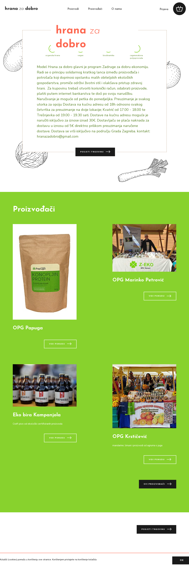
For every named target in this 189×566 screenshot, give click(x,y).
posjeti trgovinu (95, 151)
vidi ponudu (60, 343)
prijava (164, 9)
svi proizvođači (157, 484)
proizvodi (73, 9)
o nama (116, 9)
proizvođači (95, 9)
